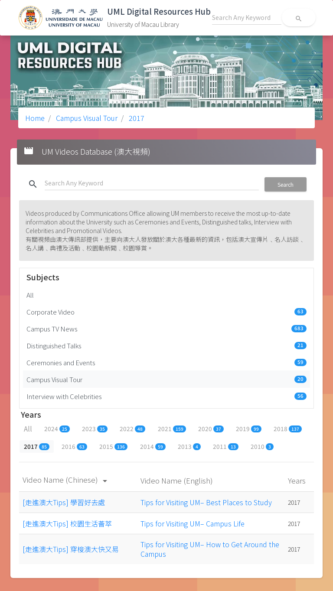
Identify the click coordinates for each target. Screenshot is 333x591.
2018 (288, 428)
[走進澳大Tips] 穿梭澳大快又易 (71, 549)
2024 (57, 428)
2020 (211, 428)
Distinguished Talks (166, 345)
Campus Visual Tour (86, 118)
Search (286, 184)
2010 (262, 446)
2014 (153, 446)
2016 (74, 446)
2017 (135, 118)
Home (35, 118)
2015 (113, 446)
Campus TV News (166, 328)
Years (297, 480)
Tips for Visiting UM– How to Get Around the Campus (209, 549)
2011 (225, 446)
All (30, 294)
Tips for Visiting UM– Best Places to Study (206, 502)
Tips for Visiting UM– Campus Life (192, 523)
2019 (248, 428)
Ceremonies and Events (166, 362)
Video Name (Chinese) (66, 479)
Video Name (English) (177, 480)
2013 (189, 446)
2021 (172, 428)
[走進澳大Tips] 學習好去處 (64, 502)
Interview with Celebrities (166, 396)
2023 (95, 428)
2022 (132, 428)
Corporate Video (166, 311)
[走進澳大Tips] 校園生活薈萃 (67, 523)
